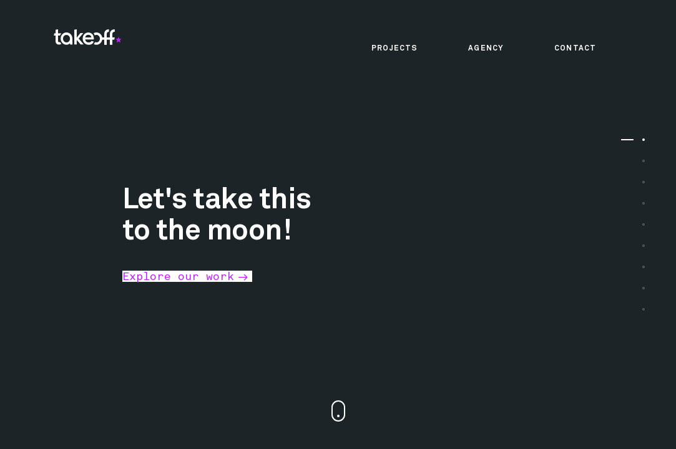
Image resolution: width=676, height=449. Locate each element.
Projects (394, 48)
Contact (575, 48)
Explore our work (178, 276)
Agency (486, 48)
